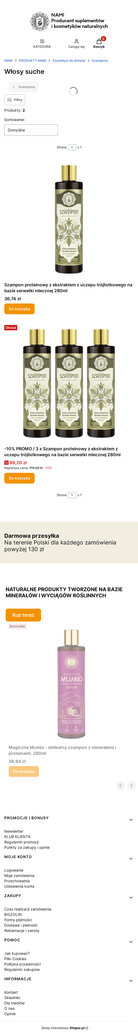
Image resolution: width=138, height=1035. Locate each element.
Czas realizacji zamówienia (27, 909)
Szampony (100, 60)
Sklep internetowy (63, 1028)
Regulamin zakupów (22, 969)
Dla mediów (14, 1003)
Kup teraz (23, 615)
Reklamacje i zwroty (21, 930)
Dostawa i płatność (21, 925)
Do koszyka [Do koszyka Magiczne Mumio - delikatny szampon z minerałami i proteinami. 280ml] (23, 771)
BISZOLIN (13, 914)
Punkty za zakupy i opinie (27, 847)
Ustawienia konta (19, 886)
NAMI (8, 60)
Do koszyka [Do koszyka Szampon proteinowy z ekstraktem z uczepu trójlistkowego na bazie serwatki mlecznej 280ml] (19, 308)
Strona (62, 147)
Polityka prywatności (22, 964)
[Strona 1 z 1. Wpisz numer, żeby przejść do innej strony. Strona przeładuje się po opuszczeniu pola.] (72, 147)
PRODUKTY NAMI (32, 60)
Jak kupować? (17, 953)
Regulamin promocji (21, 842)
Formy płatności (18, 919)
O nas (9, 1008)
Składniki (12, 997)
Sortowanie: (14, 119)
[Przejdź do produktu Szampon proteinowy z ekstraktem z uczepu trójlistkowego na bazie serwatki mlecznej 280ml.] (69, 219)
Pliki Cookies (15, 958)
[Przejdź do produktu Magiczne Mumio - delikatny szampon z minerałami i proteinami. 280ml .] (71, 681)
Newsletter (13, 831)
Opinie (10, 1013)
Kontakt (11, 992)
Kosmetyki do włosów (69, 60)
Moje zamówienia (19, 875)
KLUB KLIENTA (17, 836)
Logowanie (13, 870)
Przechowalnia (17, 881)
